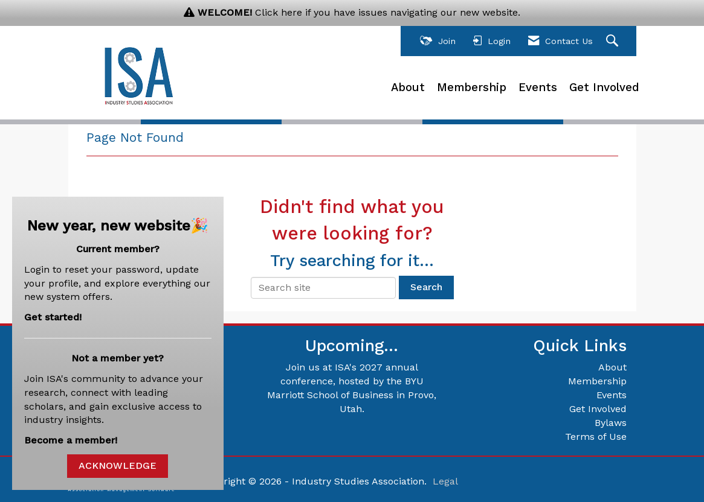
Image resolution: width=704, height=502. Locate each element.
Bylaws (611, 422)
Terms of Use (596, 436)
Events (537, 87)
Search (426, 287)
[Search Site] (613, 41)
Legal (445, 481)
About (408, 87)
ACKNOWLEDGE (118, 465)
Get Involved (604, 87)
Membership (471, 87)
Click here (278, 12)
